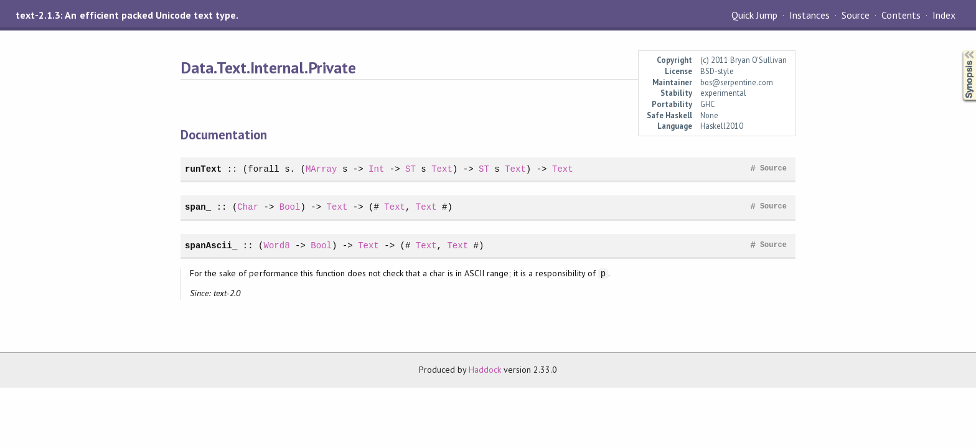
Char (247, 207)
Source (856, 15)
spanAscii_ (211, 245)
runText (203, 169)
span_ (198, 207)
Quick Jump (754, 15)
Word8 (276, 245)
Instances (809, 15)
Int (376, 169)
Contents (900, 15)
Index (943, 15)
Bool (290, 207)
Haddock (485, 369)
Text (442, 169)
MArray (321, 169)
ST (410, 169)
